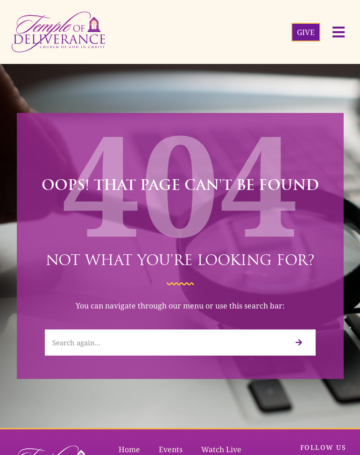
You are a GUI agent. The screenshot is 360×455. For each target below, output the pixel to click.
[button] (338, 31)
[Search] (298, 342)
